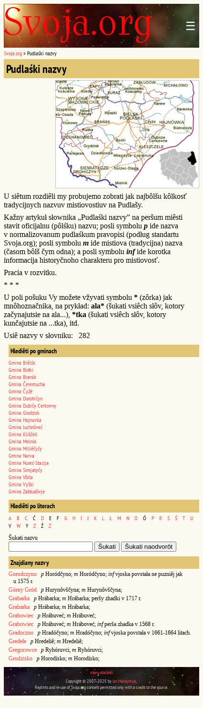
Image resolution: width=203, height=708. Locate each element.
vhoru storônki (101, 672)
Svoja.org (13, 53)
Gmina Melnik (23, 441)
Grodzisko (20, 658)
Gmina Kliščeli (23, 434)
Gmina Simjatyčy (25, 469)
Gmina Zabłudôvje (27, 491)
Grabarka (19, 598)
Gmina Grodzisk (24, 412)
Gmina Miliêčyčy (25, 448)
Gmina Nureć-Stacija (29, 462)
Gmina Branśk (22, 376)
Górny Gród (23, 589)
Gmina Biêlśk (22, 362)
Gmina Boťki (21, 369)
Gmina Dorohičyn (25, 398)
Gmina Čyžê (20, 391)
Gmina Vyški (21, 484)
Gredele (17, 641)
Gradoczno (21, 632)
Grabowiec (21, 615)
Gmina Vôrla (21, 477)
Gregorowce (23, 649)
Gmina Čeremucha (27, 384)
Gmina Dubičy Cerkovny (32, 405)
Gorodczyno (23, 574)
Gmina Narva (21, 455)
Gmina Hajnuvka (25, 419)
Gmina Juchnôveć (25, 427)
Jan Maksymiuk (124, 681)
